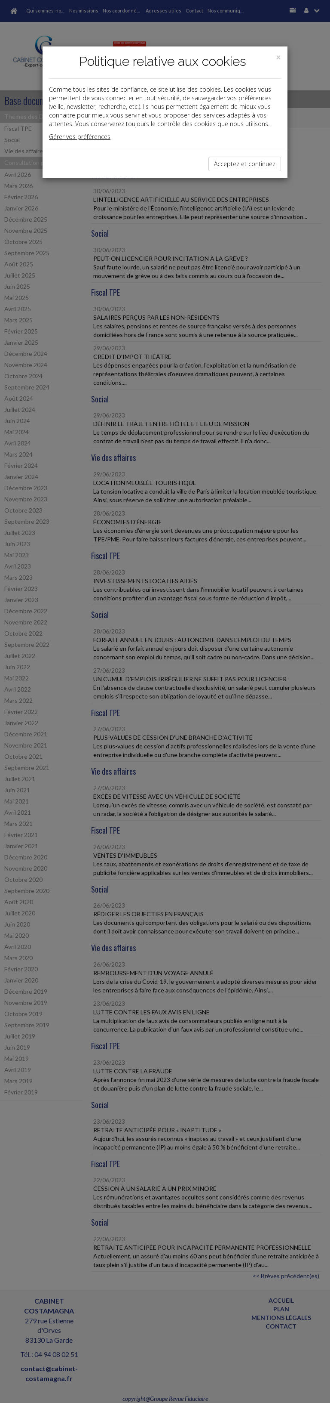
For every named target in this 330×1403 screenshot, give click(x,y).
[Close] (278, 57)
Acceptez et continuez (244, 164)
